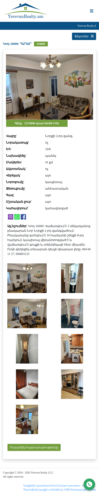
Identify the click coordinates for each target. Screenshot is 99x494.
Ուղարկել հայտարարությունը (34, 447)
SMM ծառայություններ (80, 489)
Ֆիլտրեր (84, 36)
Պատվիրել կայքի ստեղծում (43, 489)
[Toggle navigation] (91, 11)
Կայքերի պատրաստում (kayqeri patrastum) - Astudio (57, 485)
